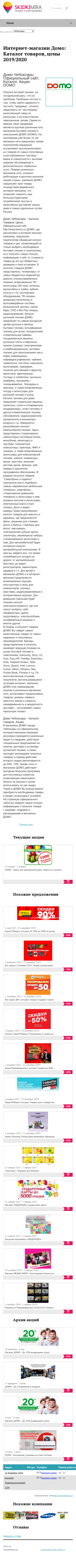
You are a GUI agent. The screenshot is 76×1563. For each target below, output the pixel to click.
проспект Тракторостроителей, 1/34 (15, 1482)
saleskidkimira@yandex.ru (53, 1549)
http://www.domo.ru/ (63, 1495)
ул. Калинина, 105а (14, 1472)
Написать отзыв (12, 1536)
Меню (10, 23)
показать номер (49, 1472)
